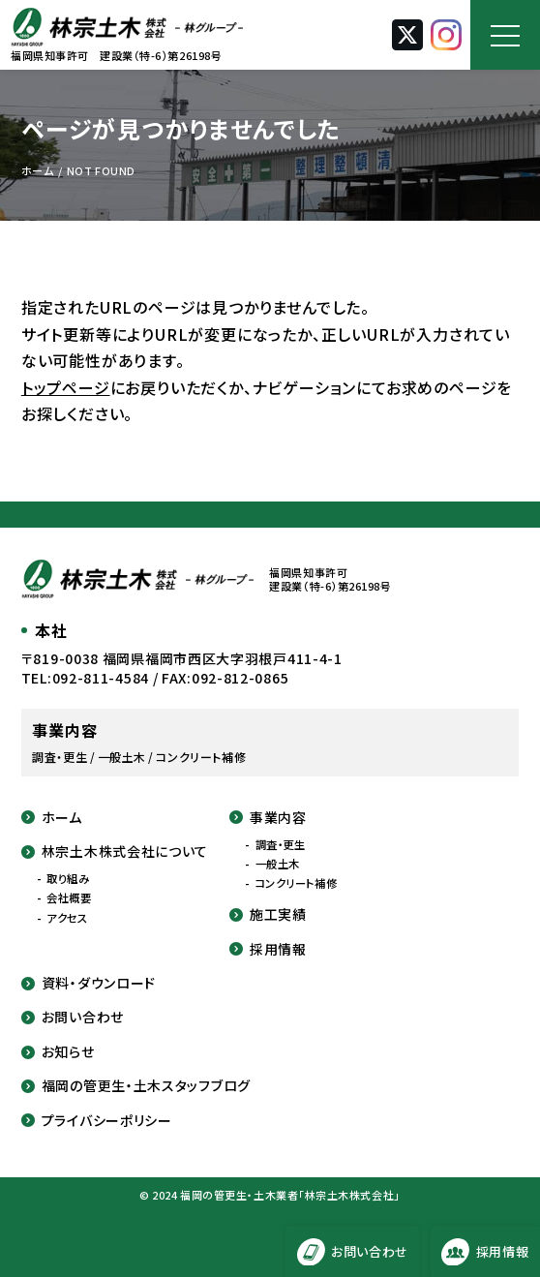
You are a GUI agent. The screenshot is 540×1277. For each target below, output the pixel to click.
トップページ (65, 387)
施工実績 (268, 914)
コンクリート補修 (296, 883)
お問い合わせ (72, 1017)
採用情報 (268, 949)
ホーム (51, 817)
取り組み (67, 878)
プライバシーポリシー (96, 1120)
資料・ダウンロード (88, 983)
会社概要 (68, 898)
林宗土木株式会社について (114, 851)
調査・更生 (280, 844)
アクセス (66, 918)
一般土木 (277, 864)
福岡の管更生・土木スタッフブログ (136, 1086)
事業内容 (268, 817)
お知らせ (58, 1052)
